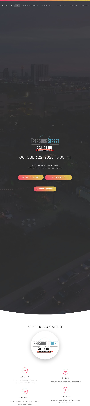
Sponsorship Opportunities (31, 177)
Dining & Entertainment (30, 6)
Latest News (73, 6)
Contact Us (85, 6)
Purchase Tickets (58, 177)
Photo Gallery (60, 6)
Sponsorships (47, 6)
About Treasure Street (45, 189)
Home (17, 6)
